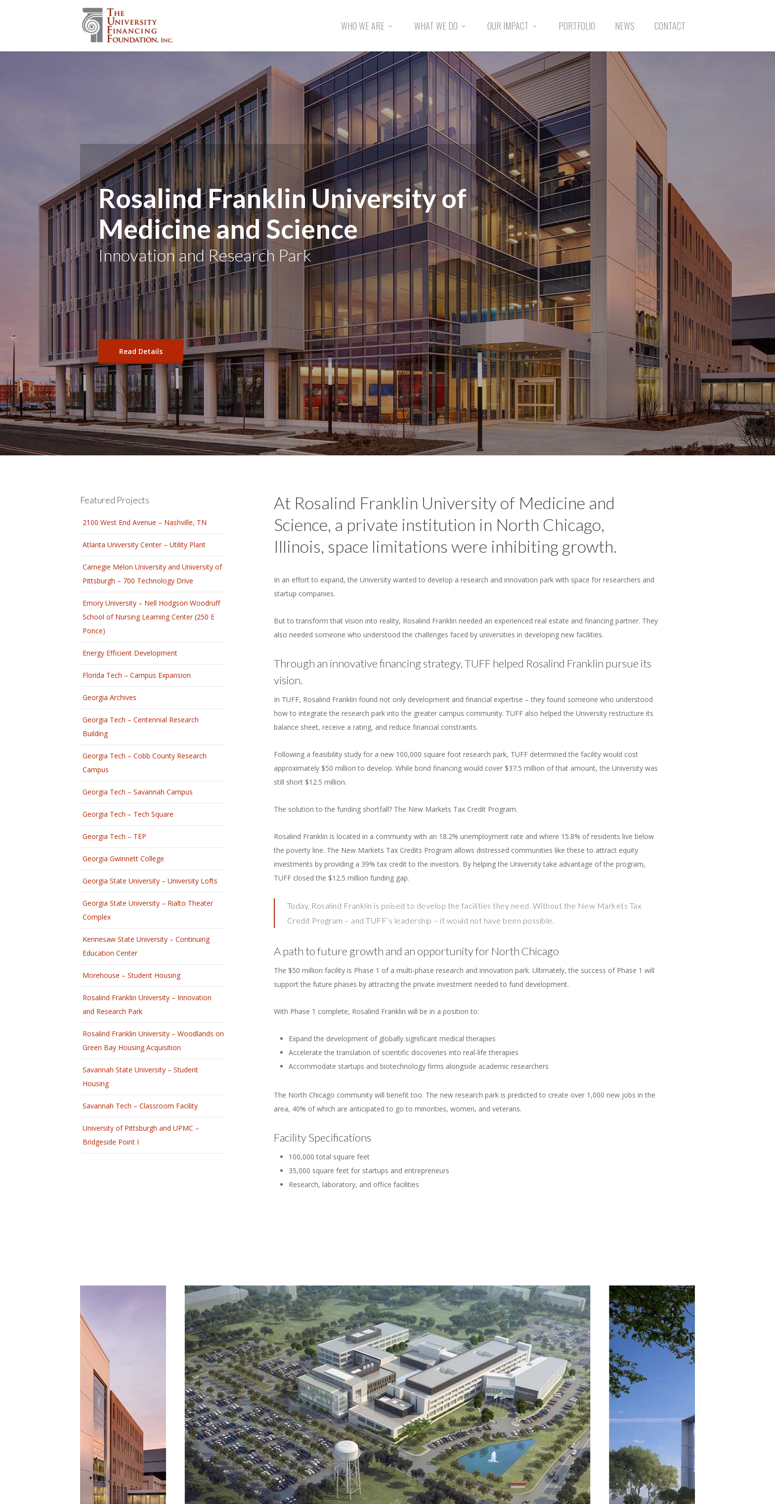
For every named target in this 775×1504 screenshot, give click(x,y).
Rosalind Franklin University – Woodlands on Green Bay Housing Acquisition (153, 1040)
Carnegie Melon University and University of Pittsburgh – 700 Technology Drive (152, 573)
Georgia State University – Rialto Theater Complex (148, 910)
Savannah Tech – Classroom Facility (140, 1105)
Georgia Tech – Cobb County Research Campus (145, 762)
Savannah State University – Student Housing (140, 1076)
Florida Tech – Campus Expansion (137, 675)
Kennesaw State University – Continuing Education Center (146, 946)
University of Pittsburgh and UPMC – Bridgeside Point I (141, 1135)
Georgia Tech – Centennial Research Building (141, 726)
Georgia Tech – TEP (114, 836)
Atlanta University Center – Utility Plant (144, 544)
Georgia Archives (109, 697)
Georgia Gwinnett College (123, 858)
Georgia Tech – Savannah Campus (138, 791)
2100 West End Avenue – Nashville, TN (145, 522)
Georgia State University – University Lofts (150, 880)
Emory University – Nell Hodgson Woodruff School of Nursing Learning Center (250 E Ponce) (151, 616)
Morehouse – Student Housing (131, 975)
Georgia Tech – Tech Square (128, 814)
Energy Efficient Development (130, 653)
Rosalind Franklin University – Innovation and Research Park (147, 1004)
